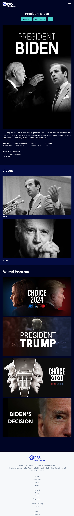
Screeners (26, 19)
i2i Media (41, 470)
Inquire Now (40, 19)
